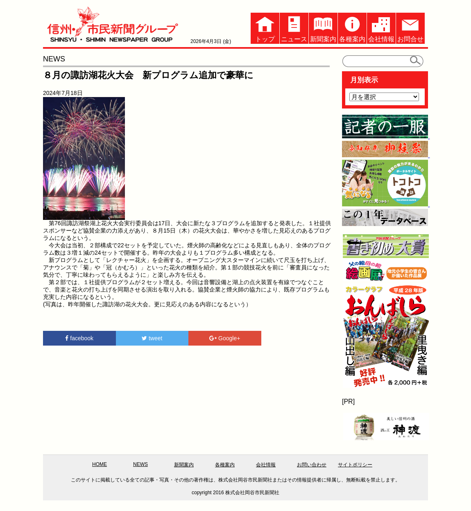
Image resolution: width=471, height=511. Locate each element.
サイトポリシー (355, 465)
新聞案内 (323, 28)
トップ (265, 28)
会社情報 (381, 28)
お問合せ (410, 28)
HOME (99, 464)
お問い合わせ (311, 465)
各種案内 (352, 28)
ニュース (294, 28)
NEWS (140, 464)
